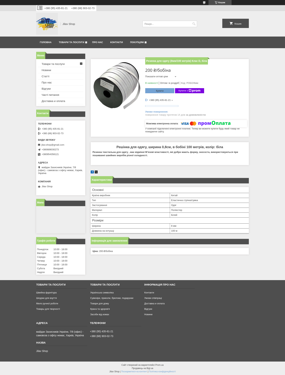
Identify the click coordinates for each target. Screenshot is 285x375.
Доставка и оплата (53, 101)
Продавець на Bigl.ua (142, 368)
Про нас (97, 42)
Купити (160, 90)
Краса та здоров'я (100, 309)
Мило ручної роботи (47, 303)
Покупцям (137, 42)
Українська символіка (102, 292)
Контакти (116, 42)
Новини (46, 70)
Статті (45, 76)
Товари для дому (99, 303)
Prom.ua (159, 365)
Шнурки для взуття (46, 298)
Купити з (189, 90)
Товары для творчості (48, 309)
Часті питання (50, 94)
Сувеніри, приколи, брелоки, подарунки (111, 298)
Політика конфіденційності (162, 371)
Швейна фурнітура (46, 292)
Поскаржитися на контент (134, 371)
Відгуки (46, 88)
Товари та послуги (71, 42)
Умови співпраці (153, 298)
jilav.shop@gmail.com (52, 144)
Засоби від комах (99, 314)
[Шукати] (194, 24)
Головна (45, 42)
